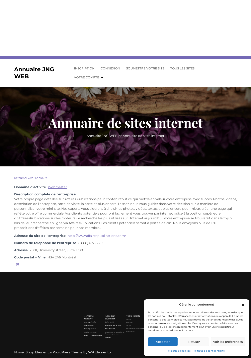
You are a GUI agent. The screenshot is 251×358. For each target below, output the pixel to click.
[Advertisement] (119, 28)
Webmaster (57, 187)
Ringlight (118, 339)
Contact (136, 336)
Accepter (163, 342)
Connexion (110, 68)
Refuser (194, 342)
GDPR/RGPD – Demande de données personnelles (138, 335)
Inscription (84, 68)
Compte (127, 334)
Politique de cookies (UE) (138, 337)
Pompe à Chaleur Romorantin (112, 338)
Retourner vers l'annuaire (30, 177)
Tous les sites (182, 68)
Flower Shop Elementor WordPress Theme (48, 352)
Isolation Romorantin (111, 337)
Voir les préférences (228, 342)
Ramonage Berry (110, 334)
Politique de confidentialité (209, 350)
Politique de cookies (178, 350)
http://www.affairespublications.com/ (97, 236)
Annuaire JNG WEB (102, 136)
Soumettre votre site (145, 68)
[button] (243, 305)
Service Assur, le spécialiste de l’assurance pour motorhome (121, 337)
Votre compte (86, 77)
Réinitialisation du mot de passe (130, 335)
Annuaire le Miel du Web (120, 334)
